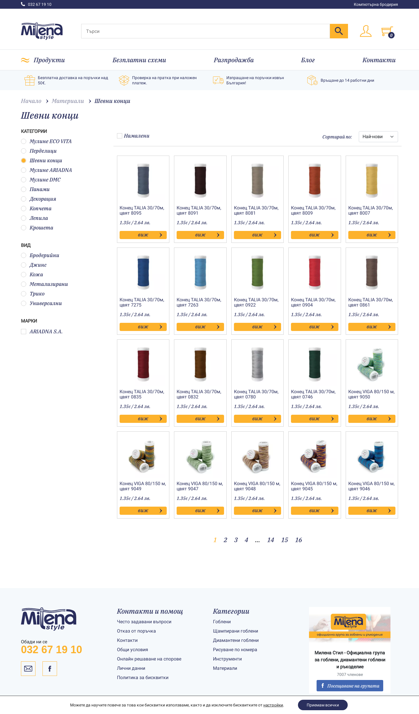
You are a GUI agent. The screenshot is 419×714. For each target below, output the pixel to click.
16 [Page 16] (298, 539)
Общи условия (132, 649)
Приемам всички (323, 705)
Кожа (32, 274)
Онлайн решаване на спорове (149, 659)
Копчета (36, 208)
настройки (273, 705)
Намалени (133, 135)
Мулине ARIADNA (46, 170)
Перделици (39, 150)
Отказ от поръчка (136, 631)
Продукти (49, 60)
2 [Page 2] (225, 539)
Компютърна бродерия (376, 4)
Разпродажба (234, 60)
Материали (225, 668)
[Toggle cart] (387, 31)
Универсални (41, 303)
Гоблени (222, 621)
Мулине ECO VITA (46, 141)
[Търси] (205, 31)
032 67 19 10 (36, 4)
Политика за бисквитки (142, 677)
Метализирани (44, 284)
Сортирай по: (337, 137)
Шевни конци (41, 160)
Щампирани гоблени (235, 631)
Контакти (379, 60)
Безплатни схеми (139, 60)
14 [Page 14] (270, 539)
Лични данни (131, 668)
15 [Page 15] (284, 539)
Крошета (37, 227)
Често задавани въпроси (144, 621)
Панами (35, 189)
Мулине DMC (41, 179)
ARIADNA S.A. (42, 331)
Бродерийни (40, 255)
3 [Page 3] (236, 539)
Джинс (34, 264)
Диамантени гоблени (236, 640)
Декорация (38, 198)
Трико (33, 293)
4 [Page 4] (246, 539)
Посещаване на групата (349, 686)
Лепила (34, 218)
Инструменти (227, 659)
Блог (308, 60)
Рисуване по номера (235, 649)
